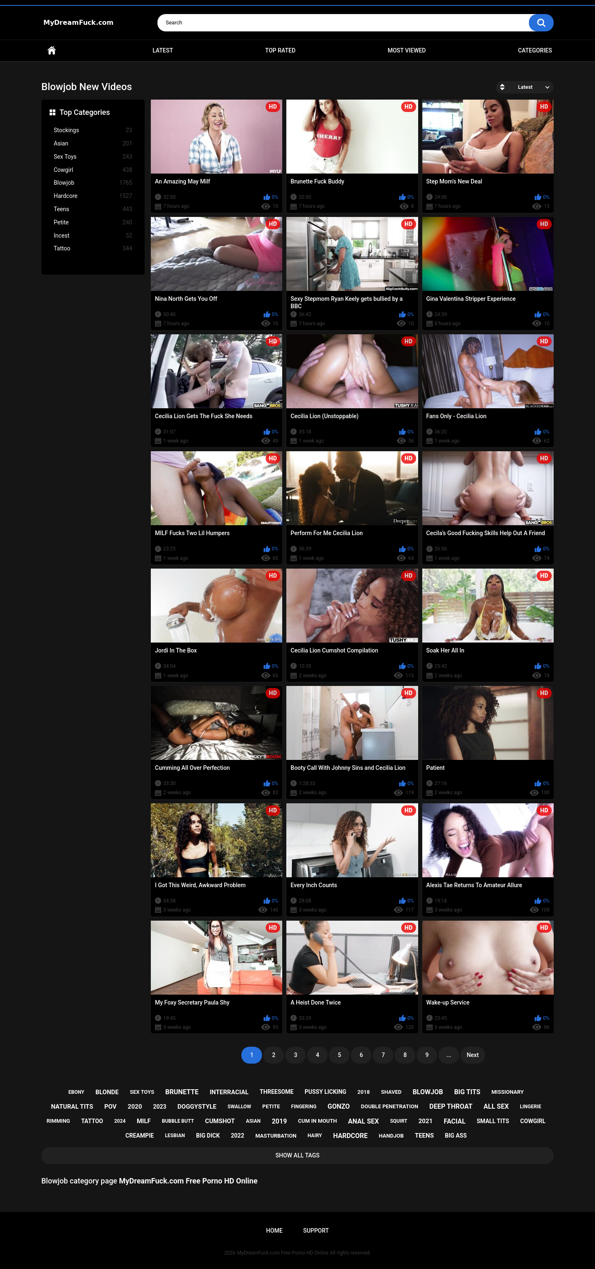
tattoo (92, 1121)
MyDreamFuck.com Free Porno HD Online (282, 1253)
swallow (239, 1106)
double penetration (390, 1106)
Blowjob (93, 182)
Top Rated (280, 50)
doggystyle (197, 1106)
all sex (496, 1106)
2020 (135, 1106)
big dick (208, 1135)
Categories (535, 50)
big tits (467, 1092)
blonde (107, 1092)
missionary (507, 1092)
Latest (162, 50)
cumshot (220, 1121)
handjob (391, 1136)
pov (110, 1106)
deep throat (450, 1106)
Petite (93, 222)
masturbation (275, 1136)
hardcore (350, 1136)
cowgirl (532, 1121)
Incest (93, 235)
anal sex (363, 1121)
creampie (140, 1135)
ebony (76, 1092)
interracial (228, 1092)
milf (144, 1121)
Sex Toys (93, 156)
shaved (391, 1092)
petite (271, 1106)
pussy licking (325, 1091)
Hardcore (93, 196)
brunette (181, 1092)
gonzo (339, 1106)
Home (51, 50)
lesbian (175, 1135)
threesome (277, 1091)
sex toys (142, 1092)
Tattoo (93, 248)
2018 (363, 1092)
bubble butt (178, 1121)
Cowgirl (93, 170)
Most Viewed (407, 50)
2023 (159, 1106)
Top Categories (85, 112)
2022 (237, 1135)
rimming (58, 1121)
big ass (456, 1135)
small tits (493, 1121)
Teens (93, 209)
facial (455, 1121)
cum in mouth (317, 1121)
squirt (398, 1121)
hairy (314, 1135)
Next (472, 1055)
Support (316, 1230)
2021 (426, 1121)
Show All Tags (298, 1155)
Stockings (93, 130)
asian (253, 1121)
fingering (304, 1106)
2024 (120, 1121)
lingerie (530, 1106)
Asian (93, 143)
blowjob (428, 1092)
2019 (279, 1121)
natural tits (72, 1106)
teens (424, 1135)
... (449, 1055)
